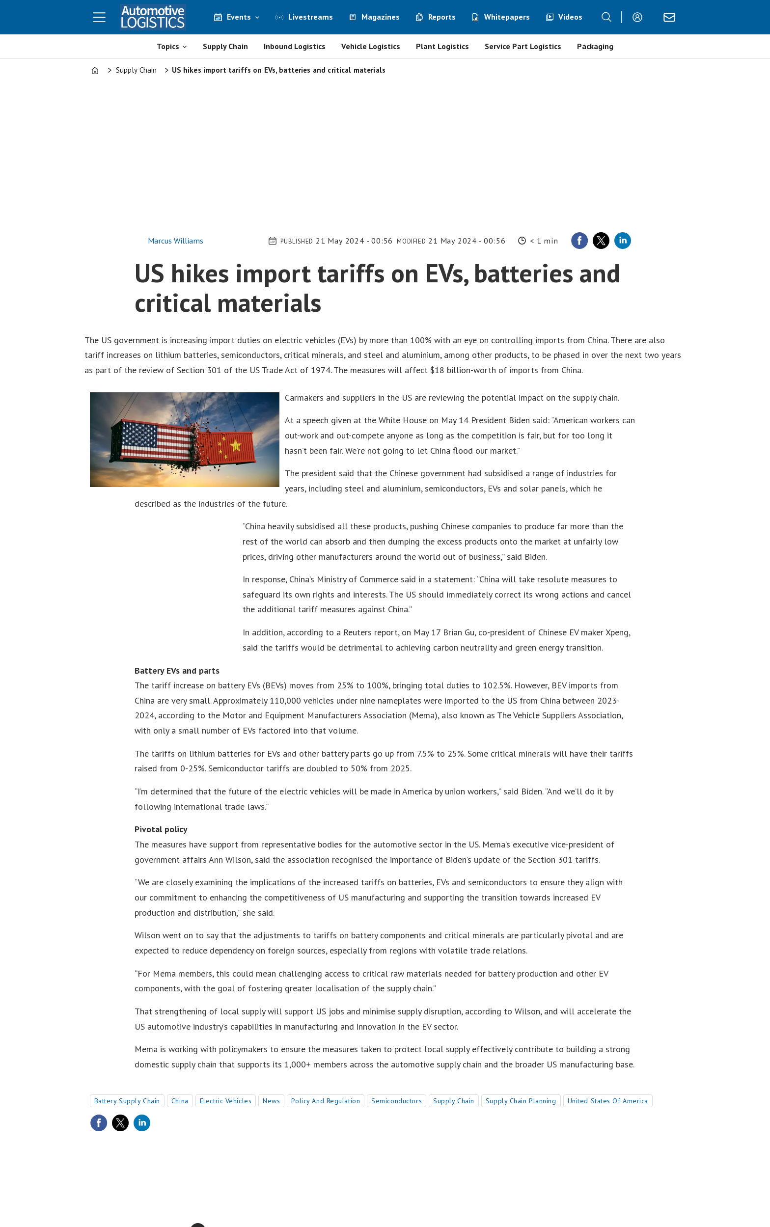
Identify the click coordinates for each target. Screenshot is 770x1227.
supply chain (453, 1100)
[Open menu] (99, 17)
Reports (442, 17)
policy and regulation (325, 1100)
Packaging (595, 46)
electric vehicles (226, 1100)
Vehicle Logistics (370, 46)
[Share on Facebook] (579, 240)
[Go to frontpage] (153, 17)
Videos (570, 17)
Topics (168, 46)
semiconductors (396, 1100)
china (180, 1100)
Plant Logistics (442, 46)
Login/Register (640, 17)
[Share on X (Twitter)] (601, 240)
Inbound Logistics (295, 46)
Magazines (380, 17)
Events (239, 17)
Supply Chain (225, 46)
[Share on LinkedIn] (623, 240)
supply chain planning (521, 1100)
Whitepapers (507, 17)
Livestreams (310, 17)
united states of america (608, 1100)
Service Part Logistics (523, 46)
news (271, 1100)
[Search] (606, 17)
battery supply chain (127, 1100)
